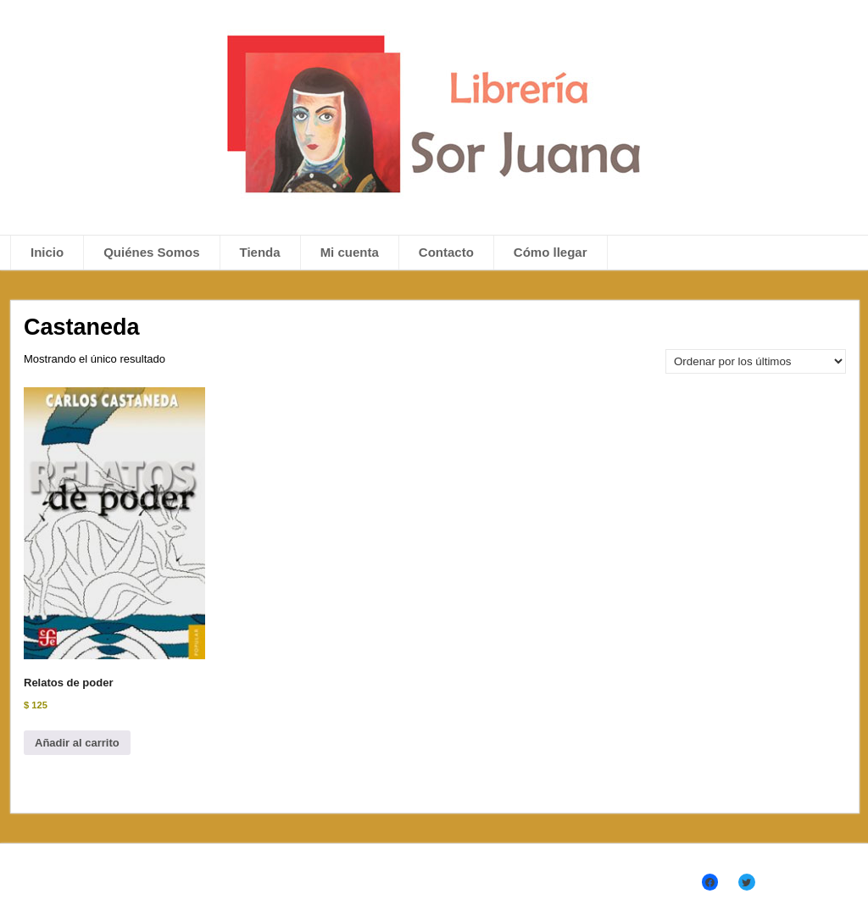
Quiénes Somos (151, 252)
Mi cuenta (349, 252)
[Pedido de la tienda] (755, 361)
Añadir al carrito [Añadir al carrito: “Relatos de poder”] (77, 742)
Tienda (260, 252)
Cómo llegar (550, 252)
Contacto (446, 252)
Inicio (47, 252)
